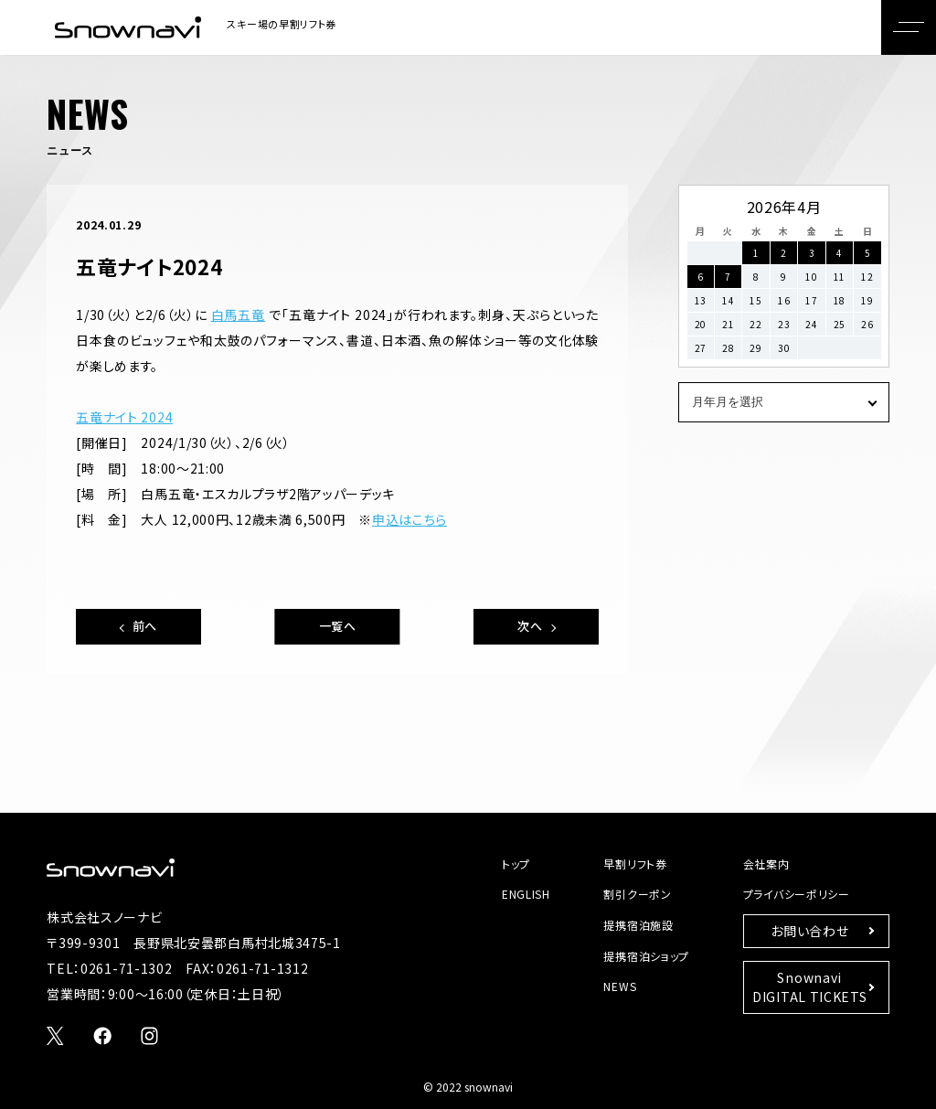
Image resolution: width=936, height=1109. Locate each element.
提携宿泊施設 (638, 925)
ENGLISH (526, 893)
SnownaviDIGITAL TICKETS (809, 987)
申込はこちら (409, 519)
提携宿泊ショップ (646, 956)
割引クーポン (637, 893)
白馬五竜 (238, 314)
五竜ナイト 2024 (124, 417)
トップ (516, 863)
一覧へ (337, 625)
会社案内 (766, 863)
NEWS (619, 986)
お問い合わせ (809, 931)
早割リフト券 (634, 863)
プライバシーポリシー (796, 893)
